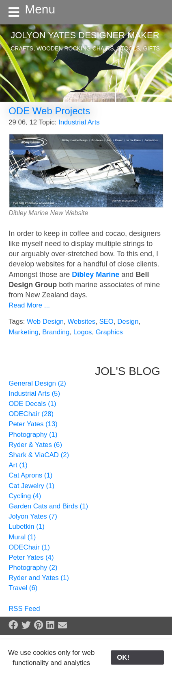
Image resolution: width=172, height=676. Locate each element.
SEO (106, 321)
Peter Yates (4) (31, 557)
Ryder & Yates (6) (35, 445)
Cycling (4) (25, 496)
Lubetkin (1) (27, 526)
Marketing (24, 332)
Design (127, 321)
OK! (137, 657)
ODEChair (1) (29, 547)
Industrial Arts (79, 122)
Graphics (109, 332)
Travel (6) (23, 588)
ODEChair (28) (31, 414)
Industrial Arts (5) (34, 393)
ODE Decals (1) (32, 404)
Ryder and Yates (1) (39, 578)
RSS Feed (24, 609)
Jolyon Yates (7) (33, 516)
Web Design (45, 321)
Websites (81, 321)
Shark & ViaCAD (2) (39, 455)
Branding (55, 332)
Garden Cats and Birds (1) (48, 506)
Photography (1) (33, 434)
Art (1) (18, 465)
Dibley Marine (95, 274)
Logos (82, 332)
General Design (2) (37, 383)
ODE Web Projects (49, 110)
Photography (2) (33, 567)
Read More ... (29, 305)
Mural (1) (22, 537)
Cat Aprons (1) (30, 475)
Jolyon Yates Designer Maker (85, 35)
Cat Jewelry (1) (31, 486)
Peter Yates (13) (33, 424)
